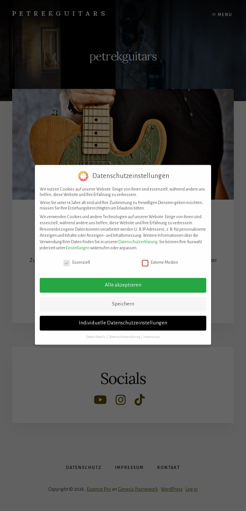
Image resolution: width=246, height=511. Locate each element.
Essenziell (76, 259)
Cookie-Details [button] (96, 333)
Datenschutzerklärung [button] (125, 333)
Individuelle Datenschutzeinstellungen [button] (123, 319)
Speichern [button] (123, 300)
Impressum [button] (152, 333)
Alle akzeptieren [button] (123, 281)
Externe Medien (160, 259)
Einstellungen (78, 244)
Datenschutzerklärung (138, 238)
